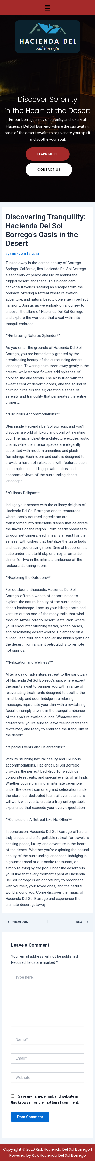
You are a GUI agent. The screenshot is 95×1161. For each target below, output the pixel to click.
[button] (47, 8)
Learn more (47, 154)
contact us (48, 169)
